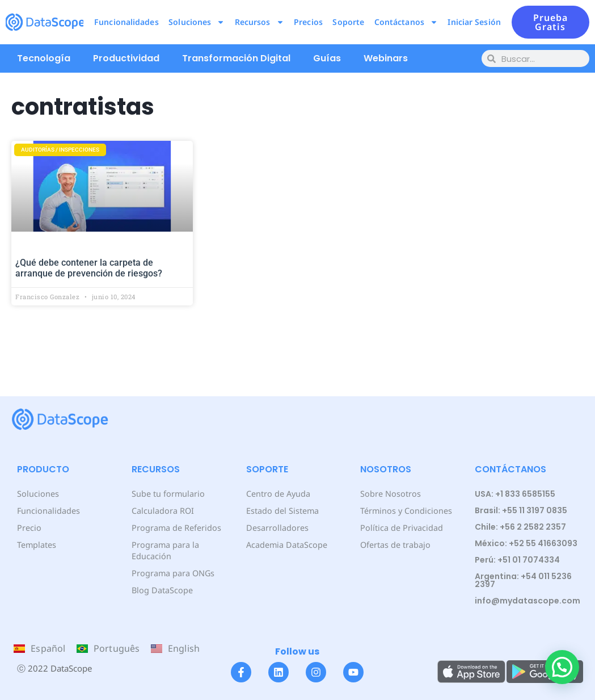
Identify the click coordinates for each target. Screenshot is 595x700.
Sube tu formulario (168, 493)
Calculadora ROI (162, 510)
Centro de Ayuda (278, 493)
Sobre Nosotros (389, 493)
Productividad (126, 58)
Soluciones (196, 22)
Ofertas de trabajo (395, 544)
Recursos (259, 22)
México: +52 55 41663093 (526, 543)
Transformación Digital (236, 58)
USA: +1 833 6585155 (515, 494)
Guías (327, 58)
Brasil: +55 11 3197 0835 (521, 510)
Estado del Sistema (282, 510)
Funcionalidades (126, 21)
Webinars (386, 58)
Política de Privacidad (400, 527)
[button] (562, 667)
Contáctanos (406, 22)
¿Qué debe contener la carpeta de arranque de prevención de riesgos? (88, 268)
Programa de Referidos (176, 527)
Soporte (348, 21)
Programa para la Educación (185, 544)
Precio (28, 527)
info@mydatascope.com (527, 600)
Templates (36, 544)
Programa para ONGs (172, 561)
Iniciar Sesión (474, 21)
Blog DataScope (161, 578)
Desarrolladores (276, 527)
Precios (308, 21)
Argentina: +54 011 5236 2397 (523, 580)
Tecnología (43, 58)
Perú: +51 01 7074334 (517, 559)
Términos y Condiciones (405, 510)
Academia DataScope (286, 544)
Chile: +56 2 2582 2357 (520, 527)
